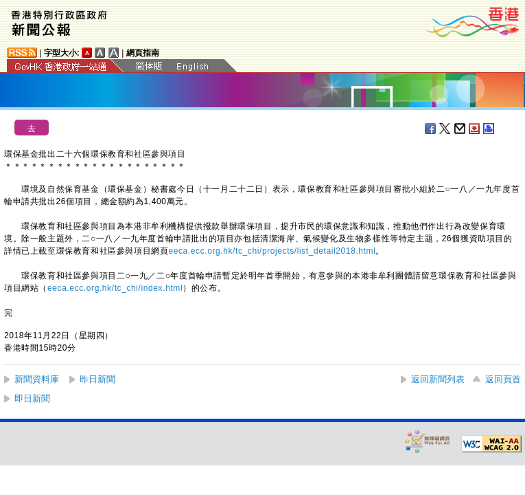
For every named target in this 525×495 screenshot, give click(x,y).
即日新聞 (32, 398)
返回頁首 (503, 379)
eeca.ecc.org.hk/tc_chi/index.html (115, 288)
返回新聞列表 (438, 379)
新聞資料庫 (36, 379)
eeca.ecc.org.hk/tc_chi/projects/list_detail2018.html (271, 251)
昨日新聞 (97, 379)
